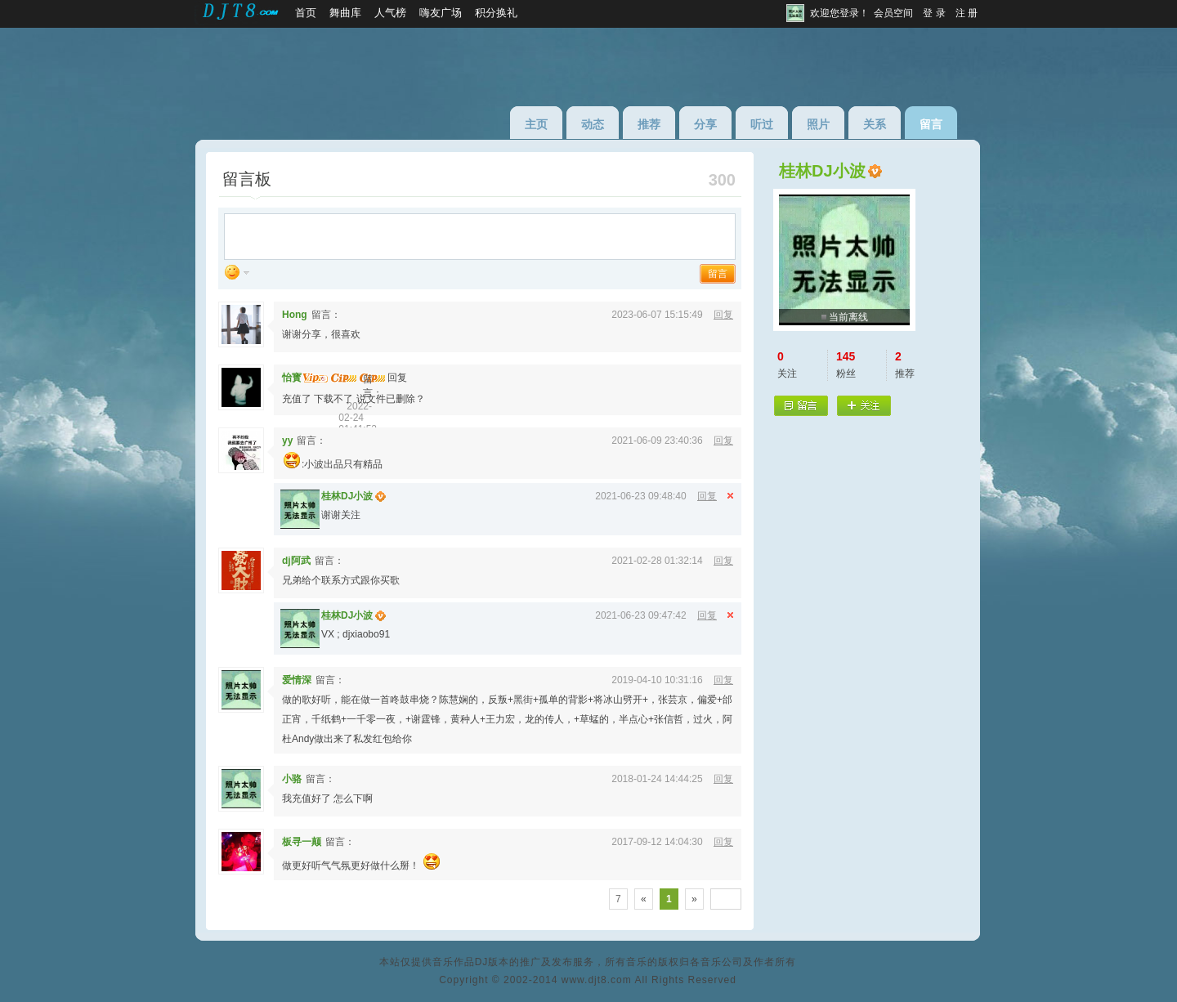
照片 (818, 124)
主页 (536, 124)
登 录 (934, 13)
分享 (705, 124)
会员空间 (893, 13)
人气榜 (390, 13)
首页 (305, 13)
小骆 (292, 779)
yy (287, 440)
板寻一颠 (301, 842)
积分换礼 (496, 13)
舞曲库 (345, 13)
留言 (931, 124)
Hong (294, 314)
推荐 (649, 124)
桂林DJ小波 (347, 496)
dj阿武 (296, 560)
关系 (874, 124)
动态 (592, 124)
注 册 (966, 13)
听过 (761, 124)
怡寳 (292, 377)
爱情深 (296, 680)
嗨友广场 (440, 13)
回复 (723, 314)
